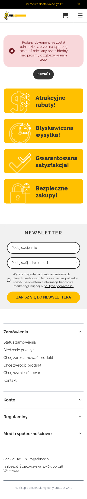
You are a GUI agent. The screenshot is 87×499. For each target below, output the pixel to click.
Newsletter (43, 233)
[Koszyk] (65, 16)
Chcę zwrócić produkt (22, 365)
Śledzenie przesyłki (19, 350)
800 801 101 (12, 459)
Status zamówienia (19, 342)
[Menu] (80, 16)
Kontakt (9, 380)
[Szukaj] (55, 16)
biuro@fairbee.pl (37, 459)
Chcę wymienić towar (21, 373)
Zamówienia (15, 331)
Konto (9, 399)
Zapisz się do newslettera (43, 297)
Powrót (43, 74)
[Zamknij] (78, 4)
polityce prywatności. (59, 286)
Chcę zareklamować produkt (28, 357)
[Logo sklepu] (14, 15)
